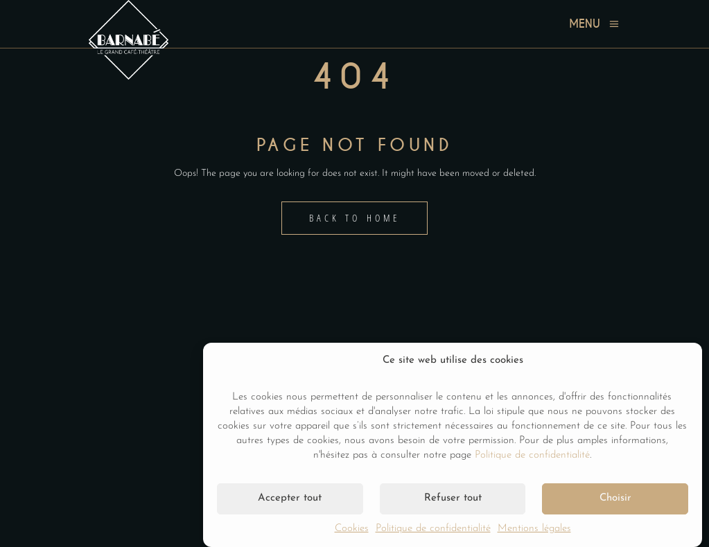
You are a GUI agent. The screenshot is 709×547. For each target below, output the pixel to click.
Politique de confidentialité (532, 455)
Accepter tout (290, 498)
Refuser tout (453, 498)
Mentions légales (534, 528)
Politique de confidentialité (433, 528)
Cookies (352, 528)
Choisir (615, 498)
